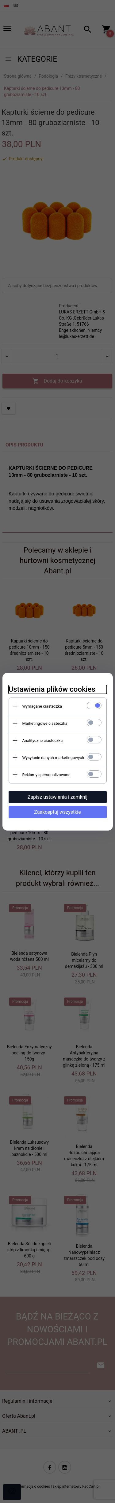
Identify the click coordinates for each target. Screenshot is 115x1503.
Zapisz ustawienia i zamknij (57, 797)
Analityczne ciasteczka (42, 740)
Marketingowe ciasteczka (44, 723)
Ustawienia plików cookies (52, 689)
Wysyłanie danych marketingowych (53, 757)
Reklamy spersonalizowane (46, 774)
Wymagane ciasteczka (42, 706)
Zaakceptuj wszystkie (57, 812)
